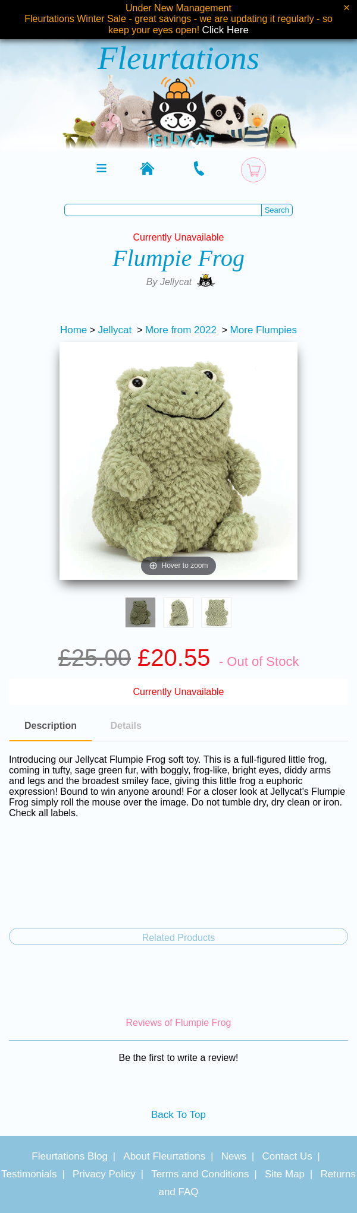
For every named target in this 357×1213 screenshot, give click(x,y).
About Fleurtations (164, 1156)
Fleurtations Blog (70, 1156)
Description (50, 726)
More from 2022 (181, 330)
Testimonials (29, 1174)
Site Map (285, 1174)
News (234, 1156)
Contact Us (287, 1156)
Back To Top (178, 1114)
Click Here (225, 30)
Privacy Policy (104, 1174)
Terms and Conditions (200, 1174)
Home (73, 330)
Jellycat (115, 330)
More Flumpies (263, 330)
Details (125, 726)
